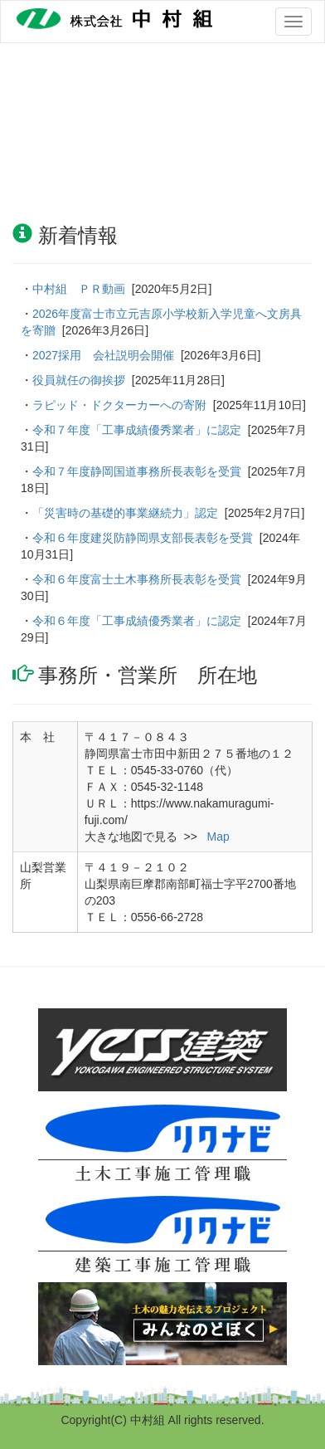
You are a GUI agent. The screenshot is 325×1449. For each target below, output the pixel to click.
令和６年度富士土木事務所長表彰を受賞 (136, 579)
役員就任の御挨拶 (78, 380)
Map (217, 836)
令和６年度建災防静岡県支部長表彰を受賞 (142, 537)
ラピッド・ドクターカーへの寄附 (119, 405)
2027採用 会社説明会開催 (103, 355)
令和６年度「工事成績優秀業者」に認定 (136, 620)
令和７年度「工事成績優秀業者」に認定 (136, 430)
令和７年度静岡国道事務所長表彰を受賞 (136, 471)
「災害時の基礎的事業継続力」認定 (125, 513)
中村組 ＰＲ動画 (78, 288)
